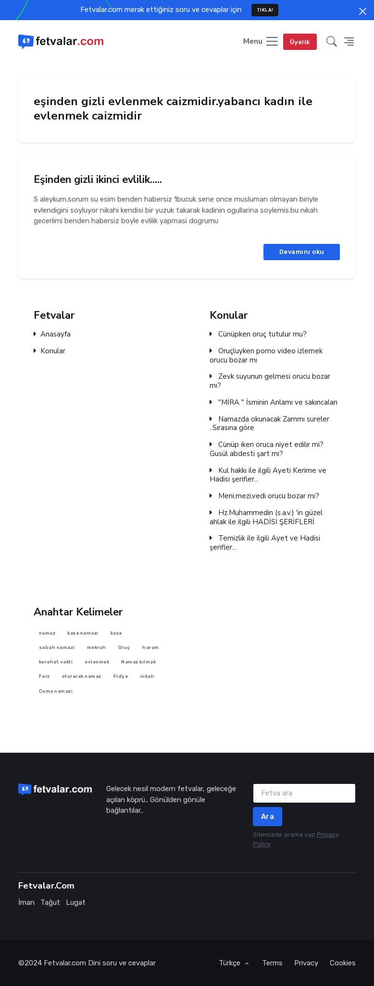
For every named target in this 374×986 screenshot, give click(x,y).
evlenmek (97, 661)
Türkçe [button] (230, 963)
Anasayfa (52, 334)
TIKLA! (265, 9)
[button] (332, 42)
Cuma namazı (56, 690)
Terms (272, 963)
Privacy (306, 963)
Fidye (120, 676)
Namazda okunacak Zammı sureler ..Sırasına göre (269, 423)
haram (151, 647)
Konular (49, 351)
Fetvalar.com (65, 963)
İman (26, 902)
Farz (44, 676)
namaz (47, 632)
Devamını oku (301, 251)
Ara (267, 816)
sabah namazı (57, 647)
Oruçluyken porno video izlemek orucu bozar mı (266, 356)
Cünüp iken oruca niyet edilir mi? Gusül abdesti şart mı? (267, 449)
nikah (147, 676)
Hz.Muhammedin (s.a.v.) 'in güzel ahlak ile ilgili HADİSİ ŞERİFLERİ (266, 517)
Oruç (124, 647)
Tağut (50, 902)
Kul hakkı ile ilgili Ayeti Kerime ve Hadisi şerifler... (268, 475)
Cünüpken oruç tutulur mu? (258, 334)
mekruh (96, 647)
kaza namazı (83, 632)
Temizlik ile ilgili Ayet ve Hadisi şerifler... (265, 543)
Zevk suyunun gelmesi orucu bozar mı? (270, 381)
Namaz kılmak (139, 661)
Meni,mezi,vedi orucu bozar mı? (264, 496)
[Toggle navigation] (261, 42)
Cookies (343, 963)
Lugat (76, 902)
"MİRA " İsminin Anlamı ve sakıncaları (273, 402)
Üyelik (300, 42)
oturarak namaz (81, 676)
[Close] (362, 11)
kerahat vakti (56, 661)
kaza (116, 632)
